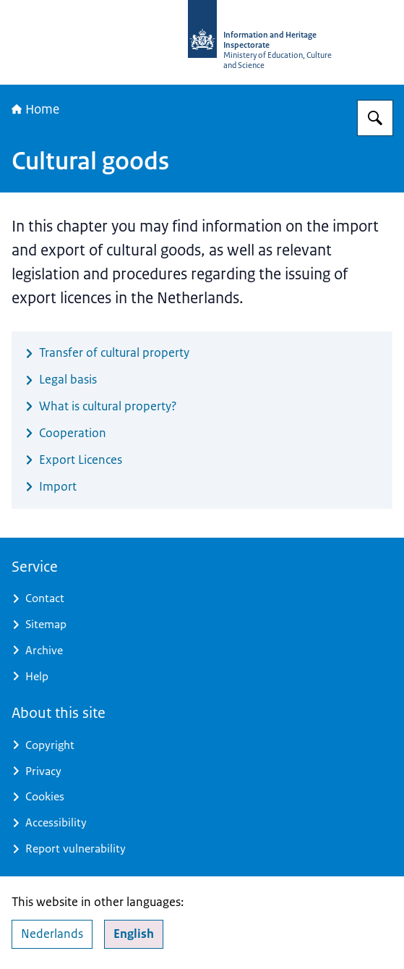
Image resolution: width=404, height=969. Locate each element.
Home (35, 109)
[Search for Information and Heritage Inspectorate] (375, 118)
